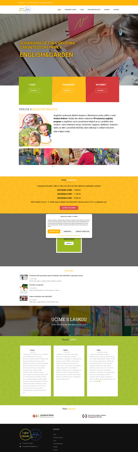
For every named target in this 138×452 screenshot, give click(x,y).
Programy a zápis (70, 10)
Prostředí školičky (94, 10)
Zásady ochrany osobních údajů (72, 235)
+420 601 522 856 (32, 2)
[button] (21, 150)
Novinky (107, 10)
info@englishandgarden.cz (46, 2)
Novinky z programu (36, 278)
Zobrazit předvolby (82, 231)
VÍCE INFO (37, 92)
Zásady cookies (60, 235)
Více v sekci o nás (62, 125)
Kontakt (116, 10)
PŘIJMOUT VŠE (54, 231)
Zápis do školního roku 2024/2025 (40, 290)
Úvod (59, 10)
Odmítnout (67, 231)
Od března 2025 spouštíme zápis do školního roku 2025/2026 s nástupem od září (56, 269)
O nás (82, 10)
